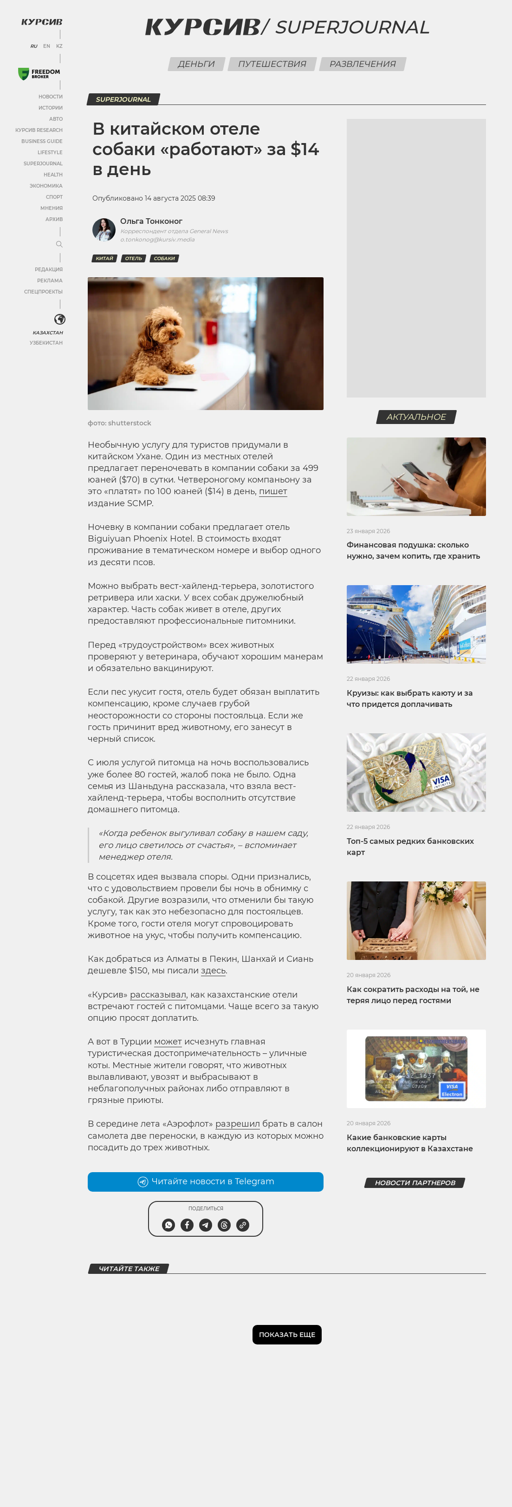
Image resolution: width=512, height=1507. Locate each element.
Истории (51, 108)
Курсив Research (39, 130)
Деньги (196, 64)
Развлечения (362, 64)
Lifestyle (50, 153)
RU (33, 46)
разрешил (237, 1124)
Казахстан (47, 333)
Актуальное (416, 417)
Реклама (50, 281)
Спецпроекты (43, 292)
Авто (56, 119)
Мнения (51, 208)
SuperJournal (43, 164)
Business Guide (42, 141)
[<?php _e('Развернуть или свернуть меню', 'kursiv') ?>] (59, 319)
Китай (104, 258)
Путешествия (272, 64)
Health (53, 175)
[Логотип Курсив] (42, 22)
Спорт (54, 197)
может (168, 1042)
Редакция (49, 270)
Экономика (46, 186)
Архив (54, 219)
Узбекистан (46, 343)
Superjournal (351, 27)
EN (46, 46)
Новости (51, 97)
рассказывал (158, 995)
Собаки (164, 258)
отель (133, 258)
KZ (59, 46)
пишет (273, 491)
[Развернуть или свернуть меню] (59, 244)
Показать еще (287, 1335)
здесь (213, 971)
